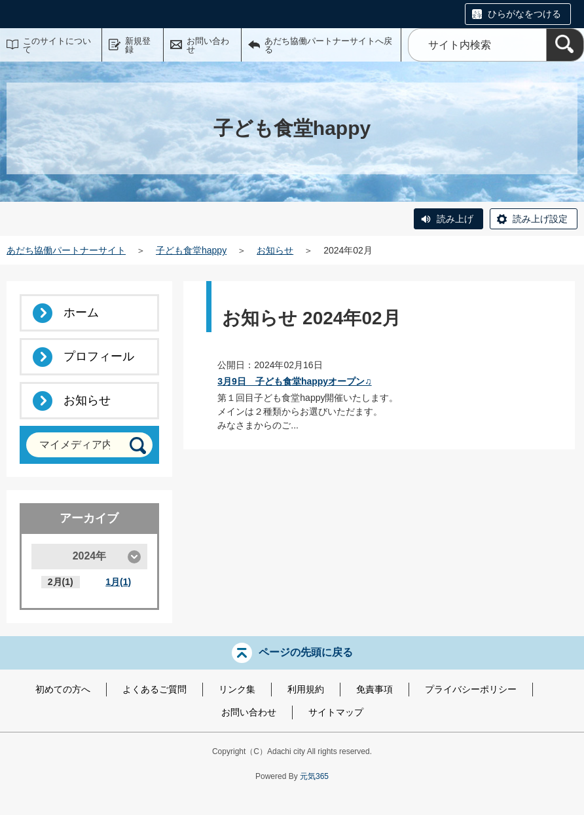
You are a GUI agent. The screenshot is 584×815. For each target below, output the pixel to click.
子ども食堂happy (191, 250)
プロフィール (99, 356)
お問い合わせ (208, 45)
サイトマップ (335, 712)
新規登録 (138, 45)
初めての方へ (62, 689)
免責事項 (374, 689)
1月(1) (118, 582)
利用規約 (305, 689)
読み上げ (455, 219)
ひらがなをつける (524, 14)
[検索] (565, 45)
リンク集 (237, 689)
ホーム (81, 312)
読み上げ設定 (540, 219)
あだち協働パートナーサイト (66, 250)
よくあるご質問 (154, 689)
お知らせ (275, 250)
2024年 (90, 555)
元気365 (314, 776)
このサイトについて (57, 45)
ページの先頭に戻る (306, 652)
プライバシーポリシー (471, 689)
